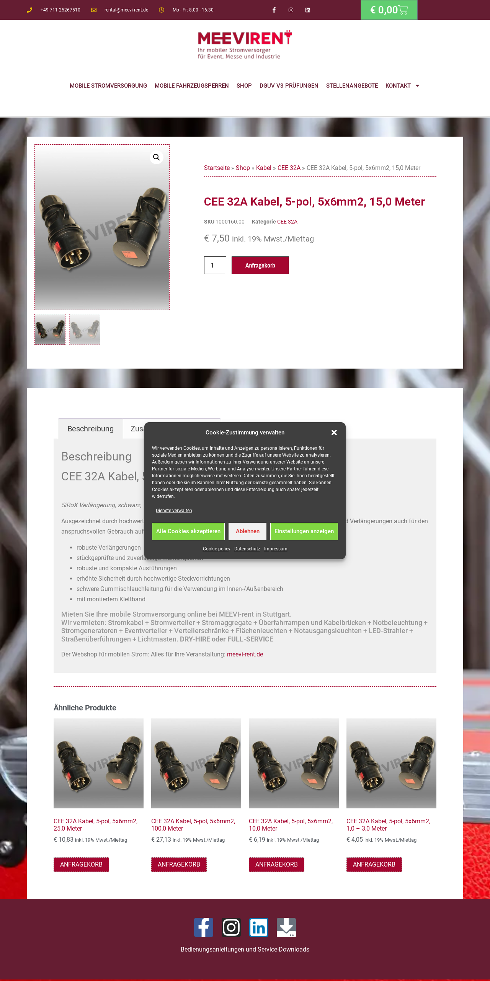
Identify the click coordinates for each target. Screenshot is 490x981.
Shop (244, 85)
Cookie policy (216, 549)
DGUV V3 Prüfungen (289, 85)
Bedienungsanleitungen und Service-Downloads (245, 950)
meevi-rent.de (245, 655)
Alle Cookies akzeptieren (188, 531)
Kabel (263, 167)
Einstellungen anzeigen (304, 531)
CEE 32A (289, 167)
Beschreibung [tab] (90, 429)
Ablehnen (248, 531)
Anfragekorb (260, 265)
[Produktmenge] (215, 265)
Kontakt (402, 85)
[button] (334, 432)
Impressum (275, 549)
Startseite (217, 167)
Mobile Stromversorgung (108, 85)
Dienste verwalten (174, 510)
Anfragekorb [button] (81, 865)
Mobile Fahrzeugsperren (192, 85)
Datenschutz (247, 549)
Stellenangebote (352, 85)
